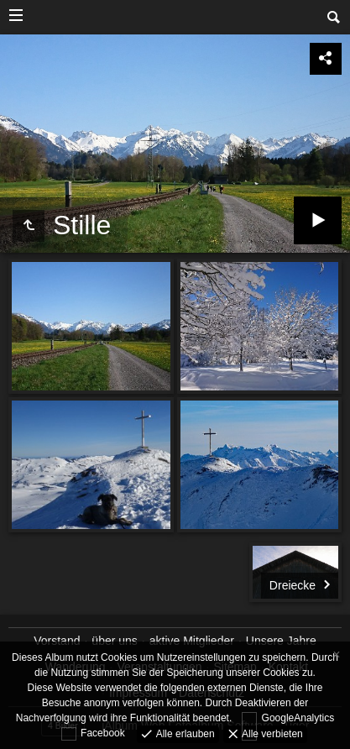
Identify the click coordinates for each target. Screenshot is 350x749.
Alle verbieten (271, 733)
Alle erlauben (183, 733)
